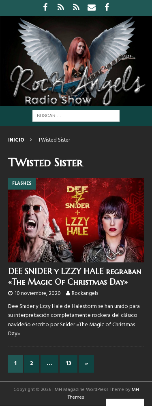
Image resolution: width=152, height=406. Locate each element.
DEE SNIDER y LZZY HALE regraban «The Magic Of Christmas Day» (74, 276)
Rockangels (85, 293)
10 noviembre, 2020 (38, 293)
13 (68, 363)
